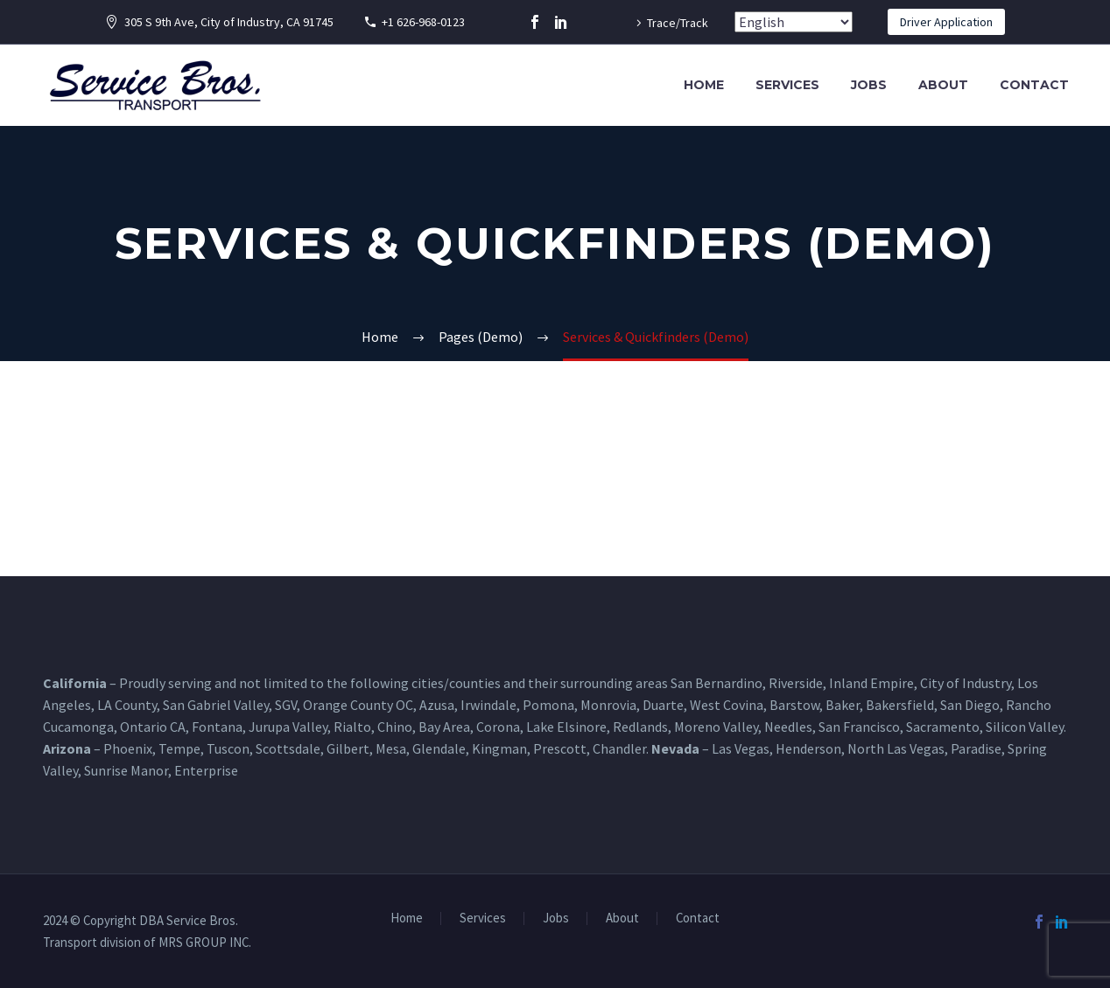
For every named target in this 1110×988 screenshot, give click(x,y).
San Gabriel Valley (216, 704)
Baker (842, 704)
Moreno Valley (716, 726)
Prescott (560, 748)
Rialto (352, 726)
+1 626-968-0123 (423, 22)
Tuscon (228, 748)
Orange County (348, 704)
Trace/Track (677, 23)
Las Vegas (740, 748)
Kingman (499, 748)
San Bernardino (716, 683)
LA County (127, 704)
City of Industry (965, 683)
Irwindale (488, 704)
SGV (286, 704)
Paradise (976, 748)
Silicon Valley (1025, 726)
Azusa (436, 704)
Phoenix (127, 748)
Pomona (548, 704)
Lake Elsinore (566, 726)
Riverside (796, 683)
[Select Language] (793, 21)
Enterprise (206, 770)
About (943, 85)
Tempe (179, 748)
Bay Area (444, 726)
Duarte (663, 704)
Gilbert (348, 748)
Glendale (439, 748)
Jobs (869, 85)
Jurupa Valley (288, 726)
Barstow (794, 704)
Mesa (391, 748)
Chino (394, 726)
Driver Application (946, 22)
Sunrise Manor (126, 770)
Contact (1034, 85)
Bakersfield (900, 704)
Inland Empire (871, 683)
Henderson (808, 748)
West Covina (726, 704)
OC (404, 704)
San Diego (970, 704)
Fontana (217, 726)
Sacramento (943, 726)
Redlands (640, 726)
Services (787, 85)
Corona (498, 726)
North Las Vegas (896, 748)
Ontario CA (153, 726)
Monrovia (608, 704)
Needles (788, 726)
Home (704, 85)
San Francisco (859, 726)
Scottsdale (288, 748)
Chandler (619, 748)
